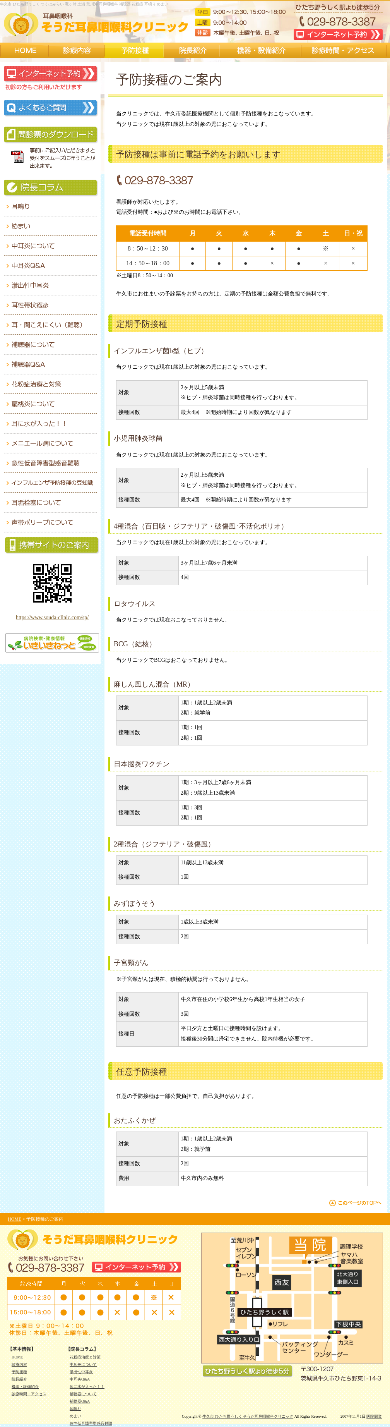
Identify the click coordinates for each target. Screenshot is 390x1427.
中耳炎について (83, 1364)
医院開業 (374, 1416)
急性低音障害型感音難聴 (91, 1423)
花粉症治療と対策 (85, 1357)
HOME (14, 1219)
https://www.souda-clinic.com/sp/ (52, 617)
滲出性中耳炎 (81, 1372)
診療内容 (19, 1364)
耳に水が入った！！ (87, 1386)
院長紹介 (19, 1379)
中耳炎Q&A (80, 1379)
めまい (75, 1416)
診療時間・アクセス (29, 1394)
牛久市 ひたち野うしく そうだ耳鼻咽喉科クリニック (247, 1416)
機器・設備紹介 (25, 1386)
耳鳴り (75, 1408)
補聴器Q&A (80, 1401)
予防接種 (19, 1372)
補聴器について (83, 1394)
